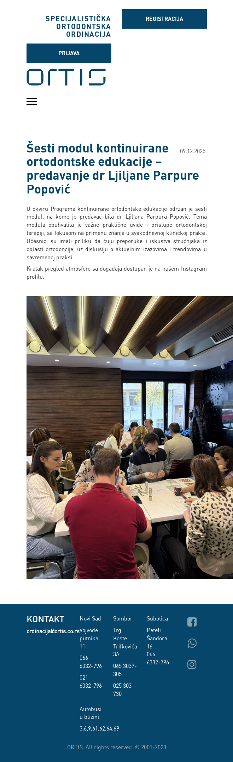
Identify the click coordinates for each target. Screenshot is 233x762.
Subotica (157, 618)
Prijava (69, 53)
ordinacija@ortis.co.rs (53, 631)
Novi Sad (90, 618)
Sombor (123, 618)
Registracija (164, 18)
